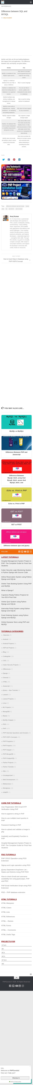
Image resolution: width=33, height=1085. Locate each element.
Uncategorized (7, 775)
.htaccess (6, 635)
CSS (4, 660)
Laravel (5, 694)
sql (6, 208)
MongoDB (6, 711)
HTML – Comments (8, 930)
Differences (6, 6)
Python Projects (8, 762)
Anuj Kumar (7, 18)
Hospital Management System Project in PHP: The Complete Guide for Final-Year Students (16, 563)
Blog (4, 652)
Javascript (6, 686)
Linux (5, 703)
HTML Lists (5, 912)
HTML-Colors (6, 908)
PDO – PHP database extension (13, 892)
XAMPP (5, 792)
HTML (5, 682)
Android (5, 639)
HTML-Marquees (7, 903)
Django (5, 673)
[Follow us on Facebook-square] (19, 552)
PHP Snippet (7, 750)
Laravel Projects (8, 699)
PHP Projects (7, 745)
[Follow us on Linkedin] (28, 552)
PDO (4, 724)
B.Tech (4, 945)
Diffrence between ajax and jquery (16, 545)
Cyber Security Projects (10, 665)
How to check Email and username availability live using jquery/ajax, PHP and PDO (15, 879)
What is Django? (7, 590)
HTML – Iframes (7, 921)
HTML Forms (6, 925)
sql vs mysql (19, 208)
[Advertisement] (16, 36)
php (3, 208)
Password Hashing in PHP (11, 825)
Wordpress (6, 788)
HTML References (8, 916)
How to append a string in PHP (12, 814)
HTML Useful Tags (8, 934)
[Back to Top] (16, 977)
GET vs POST (16, 524)
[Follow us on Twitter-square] (22, 552)
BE (2, 949)
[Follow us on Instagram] (31, 552)
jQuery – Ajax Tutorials (10, 690)
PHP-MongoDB (8, 754)
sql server (11, 208)
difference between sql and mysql (15, 206)
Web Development (9, 779)
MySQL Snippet (8, 720)
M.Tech (4, 960)
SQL (4, 771)
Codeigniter (7, 656)
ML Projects (7, 707)
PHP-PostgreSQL (9, 758)
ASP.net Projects (8, 648)
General (5, 677)
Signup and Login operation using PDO (15, 865)
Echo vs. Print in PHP (16, 503)
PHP (4, 728)
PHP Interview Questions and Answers (15, 733)
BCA (3, 952)
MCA (3, 956)
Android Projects (8, 643)
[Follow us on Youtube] (25, 552)
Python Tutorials (8, 767)
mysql (27, 206)
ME (3, 964)
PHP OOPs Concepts (10, 737)
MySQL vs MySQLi (16, 431)
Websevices (7, 784)
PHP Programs (8, 741)
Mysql (5, 716)
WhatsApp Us (14, 1078)
